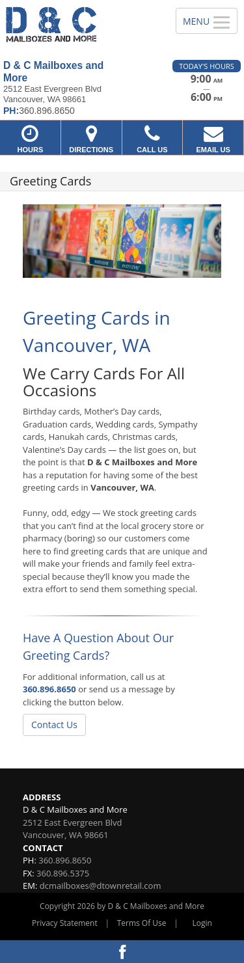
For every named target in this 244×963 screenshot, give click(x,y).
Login (202, 923)
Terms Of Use (142, 923)
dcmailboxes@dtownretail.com (100, 885)
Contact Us (54, 724)
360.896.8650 (49, 689)
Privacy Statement (65, 923)
